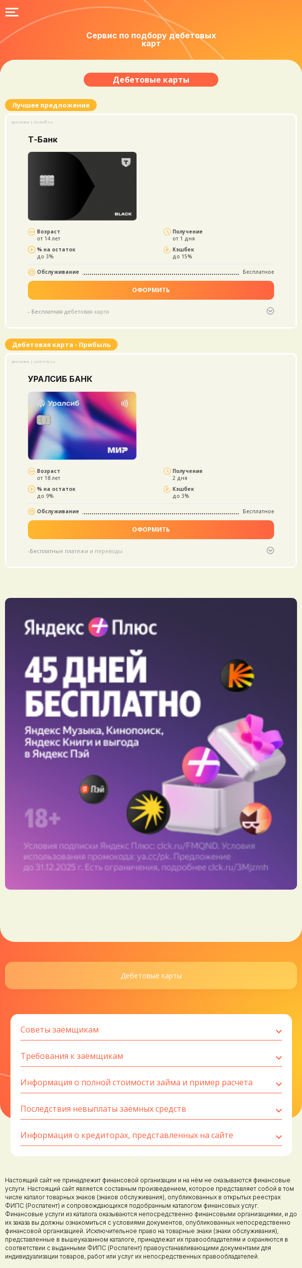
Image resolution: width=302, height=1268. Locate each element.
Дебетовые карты (151, 975)
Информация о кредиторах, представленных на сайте (151, 1136)
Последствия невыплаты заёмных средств (151, 1109)
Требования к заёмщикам (151, 1056)
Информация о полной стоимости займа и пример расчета (151, 1083)
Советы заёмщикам (151, 1030)
